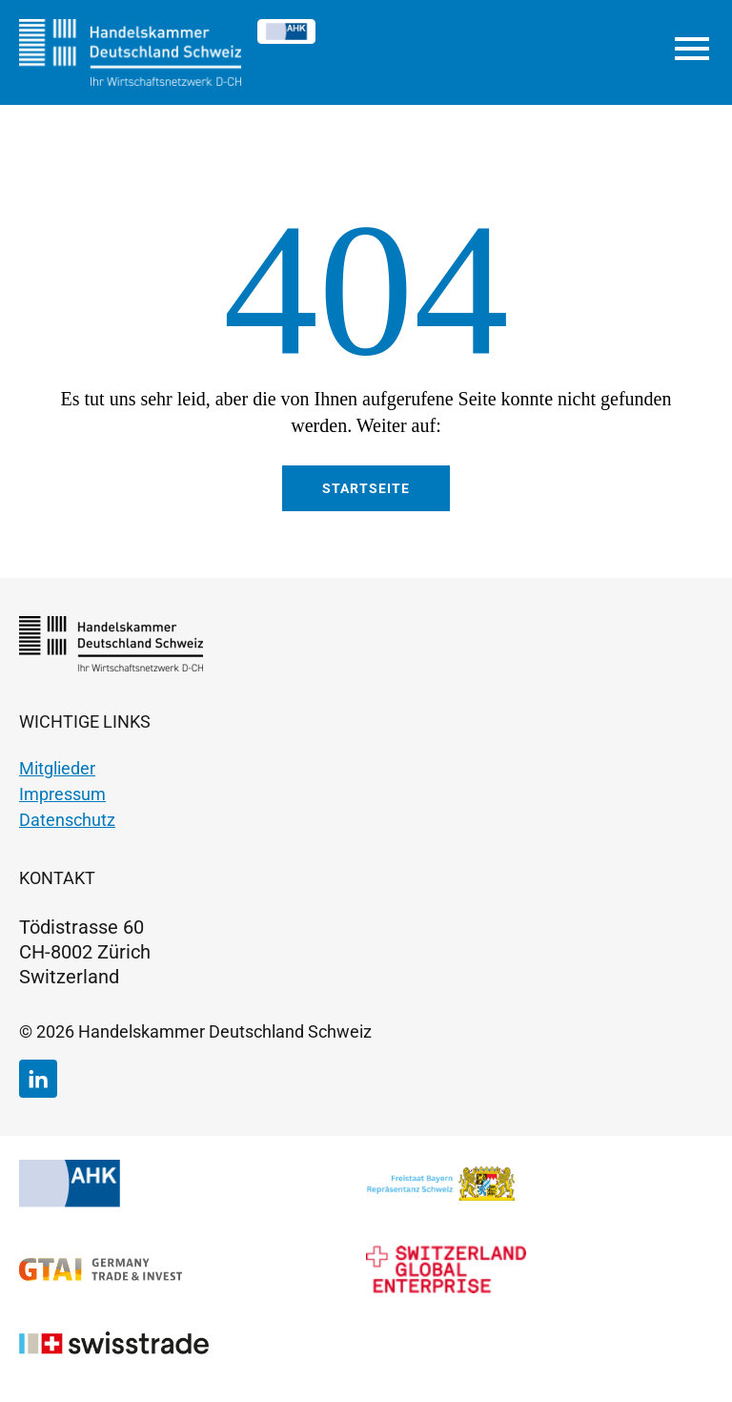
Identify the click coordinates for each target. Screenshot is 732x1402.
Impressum (62, 794)
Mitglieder (57, 768)
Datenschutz (67, 820)
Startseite (366, 488)
